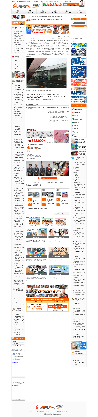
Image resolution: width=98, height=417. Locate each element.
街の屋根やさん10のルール (19, 40)
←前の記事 (34, 182)
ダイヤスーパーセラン (77, 356)
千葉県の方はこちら (60, 225)
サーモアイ (75, 358)
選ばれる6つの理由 (17, 38)
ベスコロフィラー (76, 360)
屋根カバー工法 (77, 112)
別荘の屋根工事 (17, 332)
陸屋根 (15, 68)
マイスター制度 (17, 52)
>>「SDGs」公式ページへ (17, 354)
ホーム (29, 16)
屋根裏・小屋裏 (17, 111)
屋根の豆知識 (16, 120)
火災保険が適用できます (77, 182)
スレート (15, 60)
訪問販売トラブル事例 (77, 321)
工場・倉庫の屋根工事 (18, 326)
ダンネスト (75, 364)
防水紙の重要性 (17, 119)
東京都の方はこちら (34, 225)
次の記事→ (61, 182)
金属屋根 (15, 64)
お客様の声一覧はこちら (61, 213)
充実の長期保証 (17, 50)
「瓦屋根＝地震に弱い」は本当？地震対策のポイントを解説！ (78, 269)
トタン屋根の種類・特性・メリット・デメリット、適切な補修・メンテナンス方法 (79, 199)
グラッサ (15, 302)
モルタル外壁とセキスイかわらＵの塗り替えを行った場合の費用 (79, 311)
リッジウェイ (16, 300)
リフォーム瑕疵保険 (17, 44)
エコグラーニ (16, 296)
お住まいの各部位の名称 (18, 92)
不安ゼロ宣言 (16, 42)
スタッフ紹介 (15, 343)
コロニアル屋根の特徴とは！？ (79, 226)
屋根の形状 (16, 109)
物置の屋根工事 (17, 334)
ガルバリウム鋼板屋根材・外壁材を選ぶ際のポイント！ (19, 244)
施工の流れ (16, 46)
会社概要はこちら (18, 376)
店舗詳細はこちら (31, 158)
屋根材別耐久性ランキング (19, 198)
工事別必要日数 (76, 177)
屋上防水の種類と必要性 (18, 97)
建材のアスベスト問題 (18, 117)
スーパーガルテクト (17, 293)
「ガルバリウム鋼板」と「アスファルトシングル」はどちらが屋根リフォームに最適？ (79, 233)
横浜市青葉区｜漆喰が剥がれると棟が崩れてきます (53, 182)
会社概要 (14, 341)
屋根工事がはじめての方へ (19, 31)
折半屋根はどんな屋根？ (77, 205)
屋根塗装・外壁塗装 (78, 119)
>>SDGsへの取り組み (16, 353)
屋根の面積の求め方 (17, 126)
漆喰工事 (76, 115)
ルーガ (15, 294)
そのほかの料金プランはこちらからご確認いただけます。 (40, 99)
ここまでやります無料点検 (19, 48)
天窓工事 (76, 132)
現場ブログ (34, 16)
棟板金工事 (76, 122)
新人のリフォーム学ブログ (78, 288)
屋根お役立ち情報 (76, 246)
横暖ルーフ (16, 298)
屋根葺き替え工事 (78, 109)
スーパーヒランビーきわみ (19, 304)
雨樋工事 (76, 125)
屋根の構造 (16, 186)
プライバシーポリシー (17, 345)
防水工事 (76, 128)
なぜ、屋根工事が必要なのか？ (79, 162)
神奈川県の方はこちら (48, 225)
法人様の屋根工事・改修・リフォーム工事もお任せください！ (19, 329)
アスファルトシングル (18, 66)
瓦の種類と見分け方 (17, 115)
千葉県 (39, 16)
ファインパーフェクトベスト (78, 362)
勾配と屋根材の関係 (17, 113)
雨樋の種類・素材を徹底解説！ (79, 290)
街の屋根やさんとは (17, 33)
